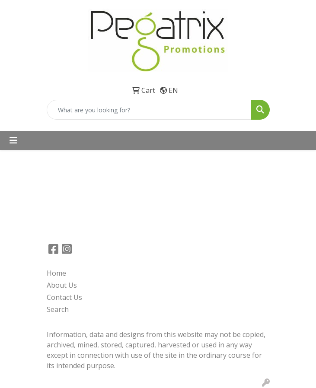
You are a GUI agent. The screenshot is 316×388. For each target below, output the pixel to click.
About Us (62, 285)
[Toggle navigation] (13, 140)
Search (58, 309)
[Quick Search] (149, 110)
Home (56, 273)
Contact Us (64, 297)
